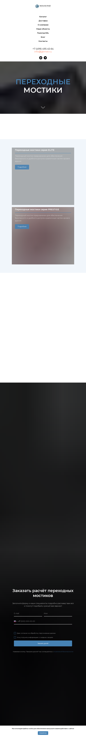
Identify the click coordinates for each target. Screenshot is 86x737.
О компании (43, 25)
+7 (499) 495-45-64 (43, 48)
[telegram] (45, 57)
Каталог (43, 17)
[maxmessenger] (40, 57)
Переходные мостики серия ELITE (34, 151)
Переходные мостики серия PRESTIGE (37, 180)
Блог (43, 37)
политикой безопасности (63, 591)
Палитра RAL (43, 33)
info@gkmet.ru (43, 51)
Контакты (43, 41)
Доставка (43, 21)
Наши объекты (43, 29)
